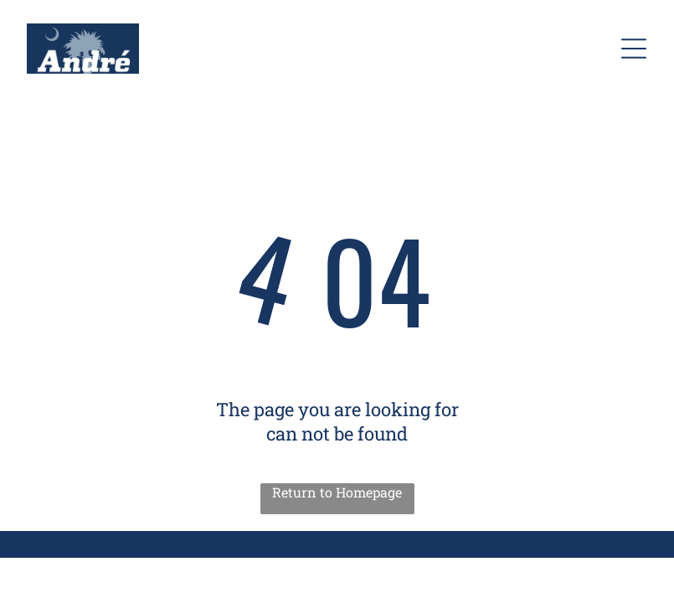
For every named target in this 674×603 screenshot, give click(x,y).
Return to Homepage (337, 492)
